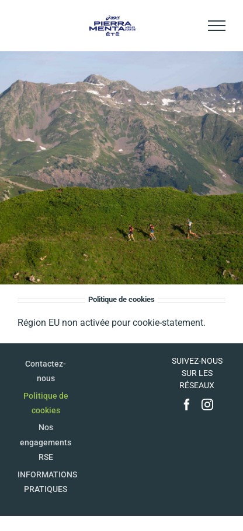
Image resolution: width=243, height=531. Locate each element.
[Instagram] (207, 404)
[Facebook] (187, 404)
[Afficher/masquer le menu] (217, 25)
